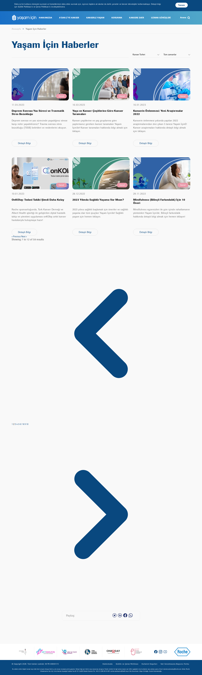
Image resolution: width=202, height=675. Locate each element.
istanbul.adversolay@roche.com (172, 669)
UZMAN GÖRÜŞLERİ (161, 17)
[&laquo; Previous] (101, 422)
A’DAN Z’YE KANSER (69, 17)
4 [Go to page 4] (17, 424)
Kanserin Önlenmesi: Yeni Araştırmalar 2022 (158, 112)
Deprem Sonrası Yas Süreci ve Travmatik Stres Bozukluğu (38, 112)
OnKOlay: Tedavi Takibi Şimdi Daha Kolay (38, 199)
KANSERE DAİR (136, 17)
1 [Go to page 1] (12, 424)
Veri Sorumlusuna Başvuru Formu (175, 664)
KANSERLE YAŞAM (95, 17)
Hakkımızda (107, 664)
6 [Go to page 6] (20, 424)
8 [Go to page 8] (24, 424)
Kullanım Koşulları (149, 664)
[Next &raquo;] (101, 603)
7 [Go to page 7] (22, 424)
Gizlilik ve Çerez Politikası (127, 664)
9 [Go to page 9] (25, 424)
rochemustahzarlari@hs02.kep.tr (119, 671)
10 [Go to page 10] (27, 424)
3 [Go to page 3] (16, 424)
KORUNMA (116, 17)
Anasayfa (16, 29)
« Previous (16, 236)
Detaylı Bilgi (24, 143)
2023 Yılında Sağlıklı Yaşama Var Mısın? (98, 199)
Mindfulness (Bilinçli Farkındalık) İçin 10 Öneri (159, 201)
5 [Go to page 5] (19, 424)
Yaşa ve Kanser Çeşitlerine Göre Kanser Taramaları (97, 112)
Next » (24, 236)
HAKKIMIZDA (45, 17)
